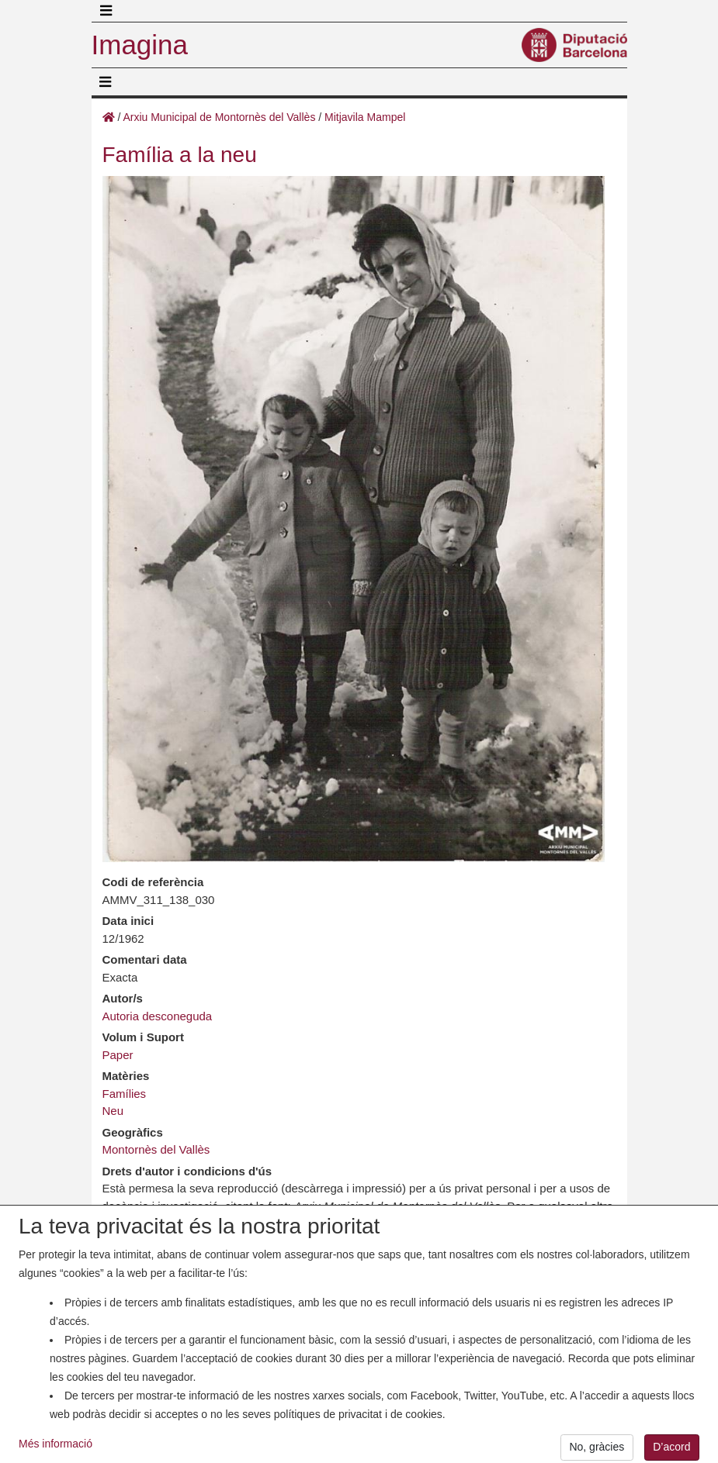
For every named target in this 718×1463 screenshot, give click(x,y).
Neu (113, 1110)
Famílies (124, 1093)
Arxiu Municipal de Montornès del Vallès (219, 117)
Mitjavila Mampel (364, 117)
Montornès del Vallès (156, 1149)
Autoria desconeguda (157, 1016)
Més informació (55, 1450)
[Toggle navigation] (106, 11)
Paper (118, 1054)
